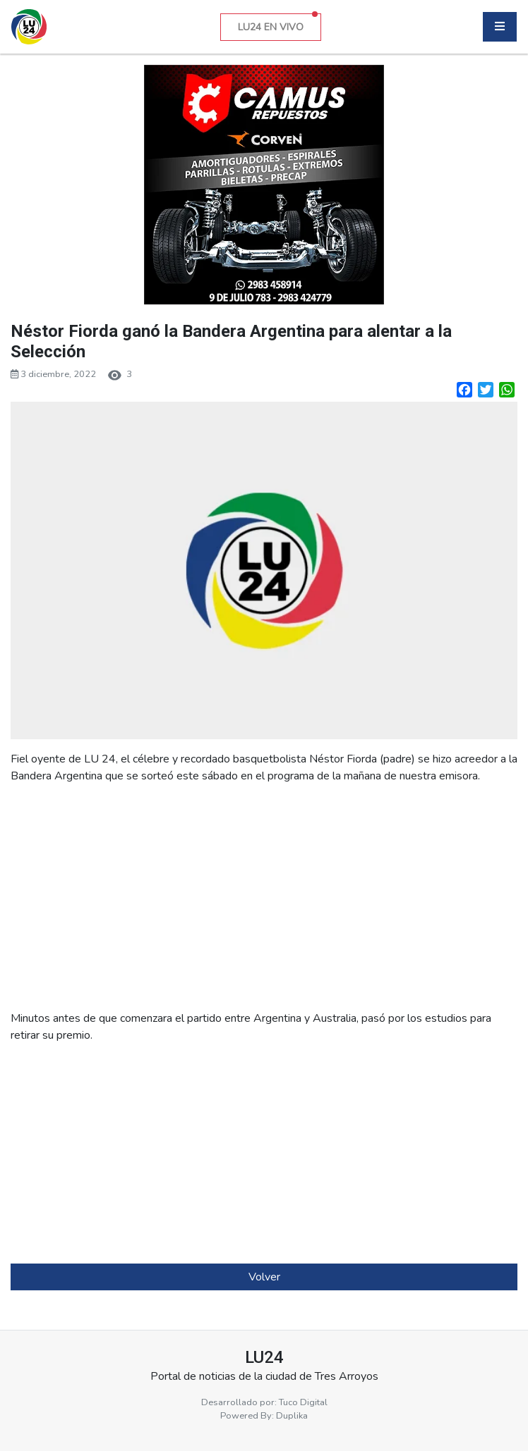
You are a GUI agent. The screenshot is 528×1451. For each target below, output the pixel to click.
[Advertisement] (264, 897)
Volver (264, 1277)
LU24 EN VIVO (278, 23)
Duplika (292, 1415)
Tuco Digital (303, 1402)
